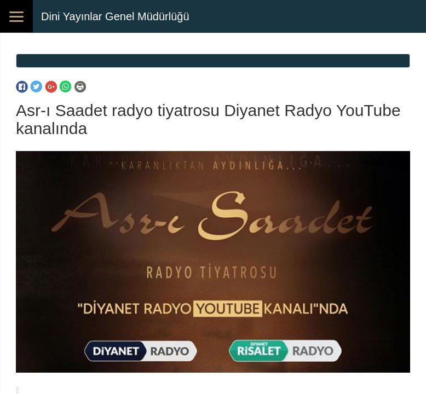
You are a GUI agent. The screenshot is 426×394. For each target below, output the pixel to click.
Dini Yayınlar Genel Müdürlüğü (115, 16)
